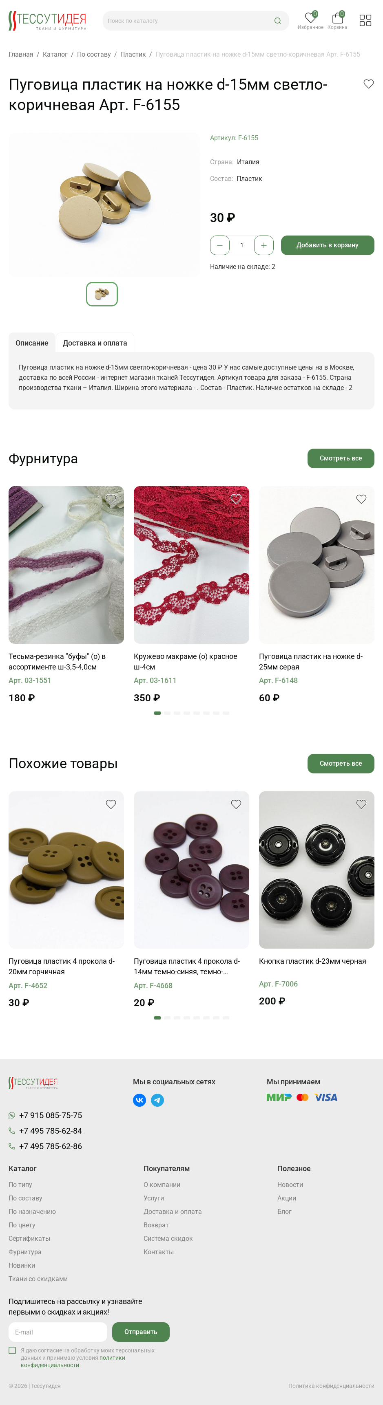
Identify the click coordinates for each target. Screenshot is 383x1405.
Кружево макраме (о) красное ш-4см (185, 661)
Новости (290, 1185)
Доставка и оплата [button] (95, 343)
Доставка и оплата (173, 1212)
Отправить (140, 1332)
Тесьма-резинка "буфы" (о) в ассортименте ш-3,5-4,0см (57, 661)
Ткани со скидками (38, 1279)
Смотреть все (341, 458)
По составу (25, 1198)
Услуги (154, 1198)
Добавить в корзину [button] (328, 245)
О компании (162, 1185)
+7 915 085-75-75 (50, 1115)
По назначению (32, 1212)
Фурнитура (25, 1252)
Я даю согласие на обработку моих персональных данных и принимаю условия (88, 1357)
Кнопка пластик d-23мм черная (312, 961)
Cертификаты (29, 1238)
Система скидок (168, 1238)
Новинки (22, 1265)
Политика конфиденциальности (331, 1386)
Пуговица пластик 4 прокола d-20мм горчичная (62, 966)
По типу (20, 1185)
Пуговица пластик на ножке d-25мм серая (311, 661)
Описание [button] (32, 343)
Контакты (159, 1252)
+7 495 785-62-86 (50, 1146)
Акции (286, 1198)
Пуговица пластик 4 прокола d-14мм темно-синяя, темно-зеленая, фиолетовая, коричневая (187, 967)
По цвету (22, 1225)
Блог (284, 1212)
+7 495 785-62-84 (50, 1131)
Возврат (156, 1225)
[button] (278, 21)
